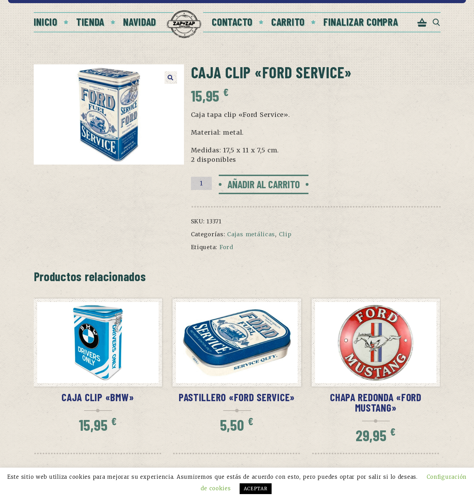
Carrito (288, 21)
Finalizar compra (360, 21)
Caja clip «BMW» (98, 397)
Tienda (90, 21)
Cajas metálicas (251, 234)
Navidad (139, 21)
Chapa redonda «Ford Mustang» (375, 402)
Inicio (45, 21)
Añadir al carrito (263, 184)
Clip (285, 234)
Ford (226, 247)
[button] (170, 77)
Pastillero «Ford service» (237, 397)
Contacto (232, 21)
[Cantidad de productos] (201, 183)
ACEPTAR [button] (255, 489)
